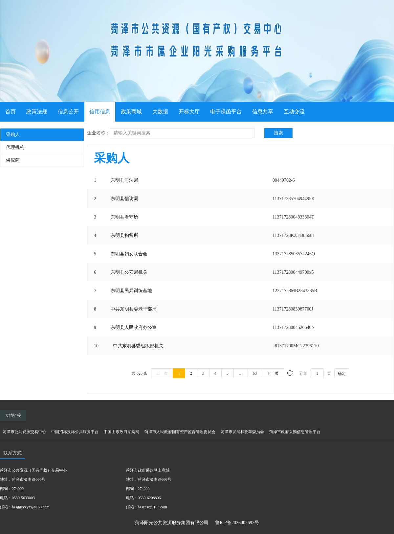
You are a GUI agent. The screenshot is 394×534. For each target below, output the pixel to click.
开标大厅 (189, 111)
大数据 (160, 111)
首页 (10, 111)
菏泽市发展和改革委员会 (242, 432)
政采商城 (131, 111)
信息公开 (68, 111)
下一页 (273, 373)
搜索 (278, 132)
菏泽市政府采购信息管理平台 (294, 432)
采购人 (13, 134)
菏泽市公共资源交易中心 (24, 432)
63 (255, 373)
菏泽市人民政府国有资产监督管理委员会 (179, 432)
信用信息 (99, 111)
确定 (342, 373)
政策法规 (36, 111)
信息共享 (262, 111)
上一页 (162, 373)
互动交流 (294, 111)
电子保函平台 (226, 111)
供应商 (13, 160)
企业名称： (98, 132)
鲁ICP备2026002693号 (237, 522)
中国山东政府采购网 (121, 432)
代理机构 (15, 147)
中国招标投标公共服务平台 (74, 432)
